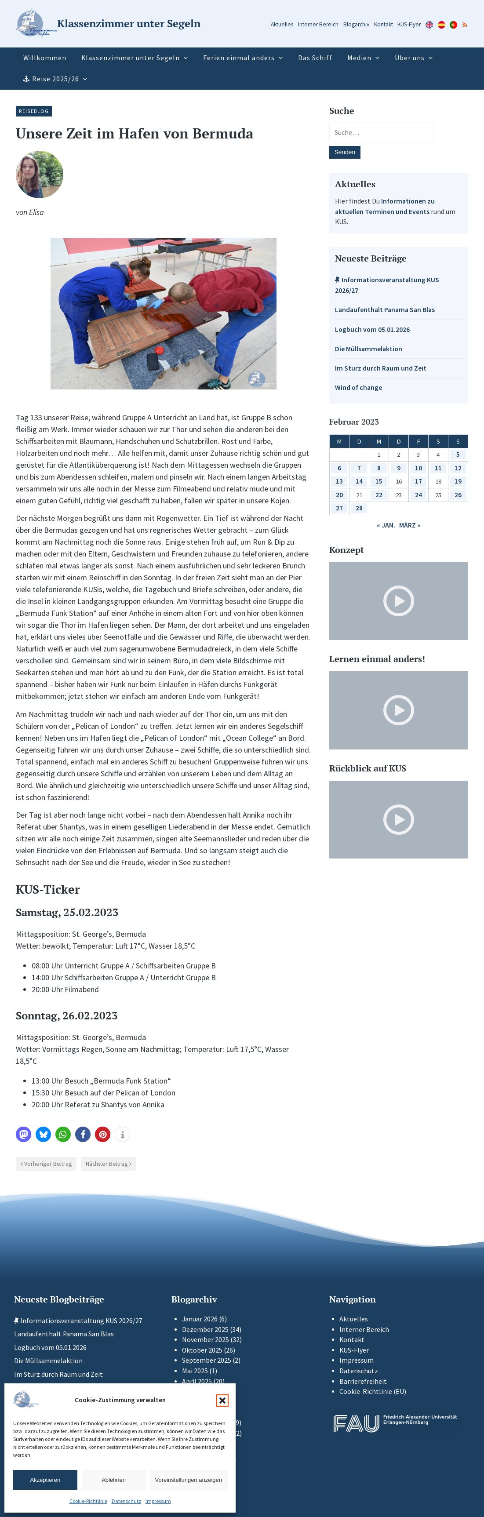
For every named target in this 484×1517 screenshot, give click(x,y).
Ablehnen (114, 1480)
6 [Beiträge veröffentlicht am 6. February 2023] (339, 468)
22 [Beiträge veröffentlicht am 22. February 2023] (378, 495)
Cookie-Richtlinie (88, 1501)
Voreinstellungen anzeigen (188, 1480)
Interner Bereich (318, 24)
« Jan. (386, 525)
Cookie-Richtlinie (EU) (372, 1391)
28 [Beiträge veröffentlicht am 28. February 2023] (359, 508)
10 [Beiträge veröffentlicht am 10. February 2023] (418, 468)
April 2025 (197, 1381)
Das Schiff (315, 58)
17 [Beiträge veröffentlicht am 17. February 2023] (418, 481)
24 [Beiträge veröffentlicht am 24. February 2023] (418, 495)
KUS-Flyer (409, 24)
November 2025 (205, 1339)
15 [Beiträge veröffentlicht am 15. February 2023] (378, 481)
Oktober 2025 (202, 1350)
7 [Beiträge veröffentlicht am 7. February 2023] (359, 468)
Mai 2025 (195, 1371)
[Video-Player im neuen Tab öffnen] (398, 601)
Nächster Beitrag (106, 1164)
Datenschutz (126, 1501)
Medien (359, 58)
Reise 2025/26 (55, 79)
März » (409, 525)
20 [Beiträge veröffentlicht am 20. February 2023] (339, 495)
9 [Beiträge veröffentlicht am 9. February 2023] (398, 468)
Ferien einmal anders (239, 58)
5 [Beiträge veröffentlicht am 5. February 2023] (458, 454)
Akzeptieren (45, 1480)
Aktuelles (282, 24)
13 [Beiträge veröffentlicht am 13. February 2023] (339, 481)
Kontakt (383, 24)
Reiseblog (34, 111)
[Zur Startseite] (108, 24)
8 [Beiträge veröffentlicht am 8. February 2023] (379, 468)
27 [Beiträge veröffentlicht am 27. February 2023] (339, 508)
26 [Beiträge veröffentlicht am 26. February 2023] (458, 495)
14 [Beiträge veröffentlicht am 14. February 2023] (359, 481)
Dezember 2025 (205, 1329)
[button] (222, 1400)
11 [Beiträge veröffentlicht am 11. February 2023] (438, 468)
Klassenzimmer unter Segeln (130, 58)
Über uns (410, 58)
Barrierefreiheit (363, 1381)
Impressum (158, 1501)
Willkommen (44, 58)
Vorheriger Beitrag (48, 1164)
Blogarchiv (356, 24)
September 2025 (206, 1360)
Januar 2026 (200, 1319)
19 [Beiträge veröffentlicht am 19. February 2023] (458, 481)
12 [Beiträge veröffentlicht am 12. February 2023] (458, 468)
